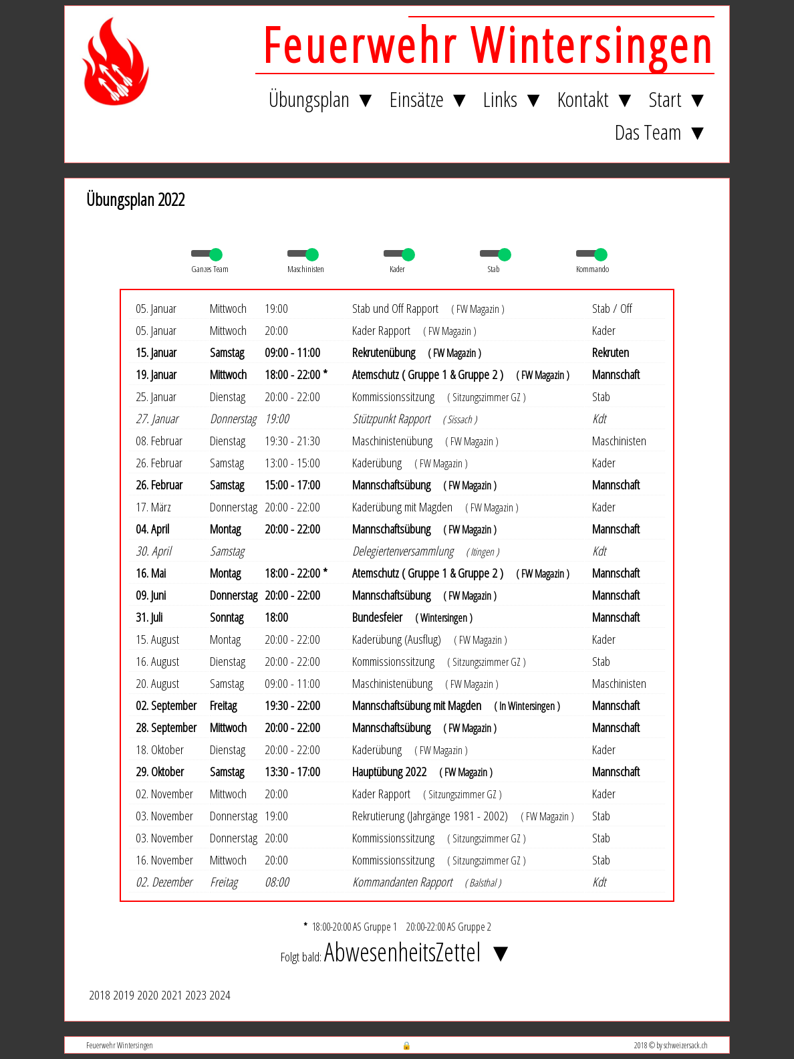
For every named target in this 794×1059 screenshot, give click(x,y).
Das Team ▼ (661, 131)
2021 (171, 995)
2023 (196, 995)
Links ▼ (513, 98)
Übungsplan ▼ (322, 98)
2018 (99, 995)
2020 (147, 995)
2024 (220, 995)
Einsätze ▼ (430, 98)
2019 (123, 995)
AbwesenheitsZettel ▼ (418, 951)
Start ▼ (678, 98)
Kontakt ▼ (596, 98)
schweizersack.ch (686, 1045)
